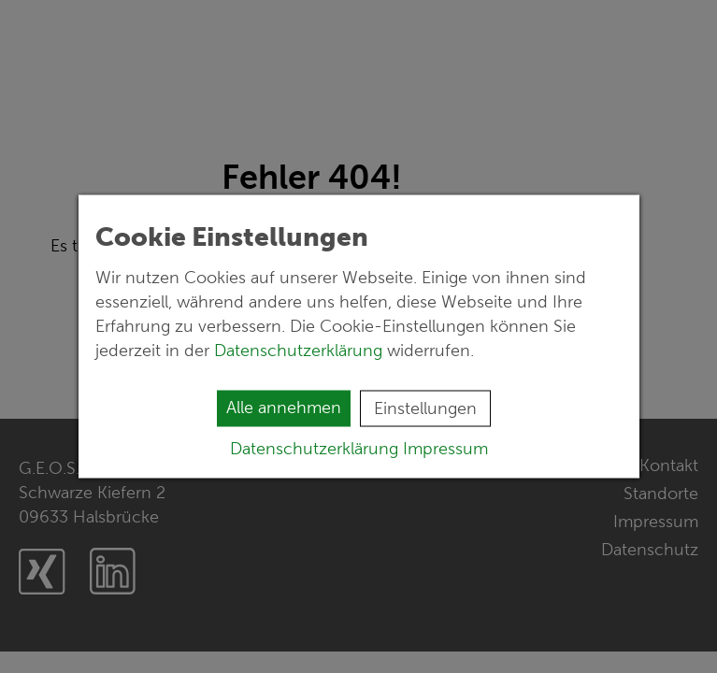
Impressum (445, 448)
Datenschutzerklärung (300, 350)
